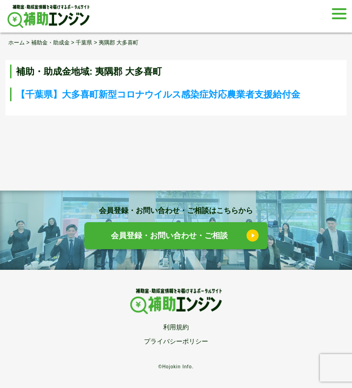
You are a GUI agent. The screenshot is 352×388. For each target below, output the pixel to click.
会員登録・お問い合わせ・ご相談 (169, 235)
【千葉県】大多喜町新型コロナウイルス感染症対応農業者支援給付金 (158, 94)
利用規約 (176, 327)
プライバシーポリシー (176, 341)
